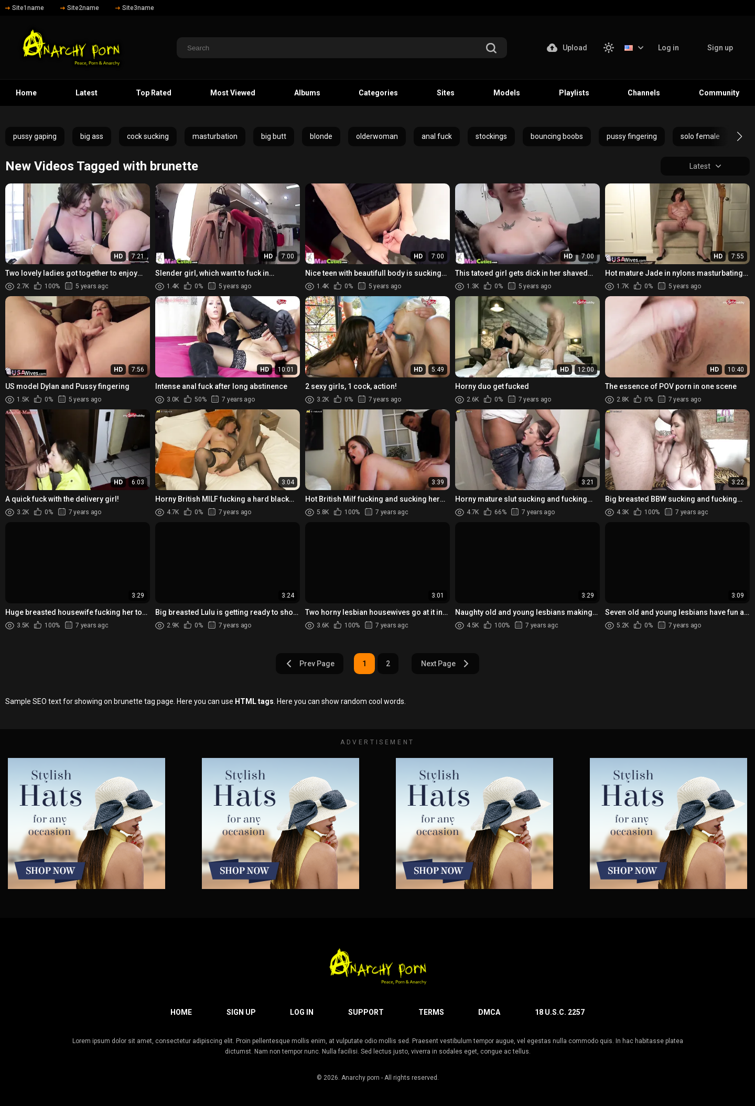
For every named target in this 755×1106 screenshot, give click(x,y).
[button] (730, 136)
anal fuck (437, 136)
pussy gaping (35, 136)
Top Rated (153, 93)
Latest (87, 93)
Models (506, 93)
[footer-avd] (86, 823)
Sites (446, 93)
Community (719, 93)
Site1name (24, 8)
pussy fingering (632, 136)
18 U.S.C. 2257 (560, 1012)
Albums (307, 93)
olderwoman (377, 136)
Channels (644, 93)
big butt (273, 136)
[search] (491, 49)
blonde (321, 136)
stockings (491, 136)
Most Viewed (232, 93)
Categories (378, 93)
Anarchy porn (360, 1077)
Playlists (574, 93)
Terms (431, 1012)
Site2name (79, 8)
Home (26, 93)
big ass (91, 136)
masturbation (215, 136)
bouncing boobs (557, 136)
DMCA (489, 1012)
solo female (700, 136)
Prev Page (310, 663)
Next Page (445, 663)
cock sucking (148, 136)
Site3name (134, 8)
